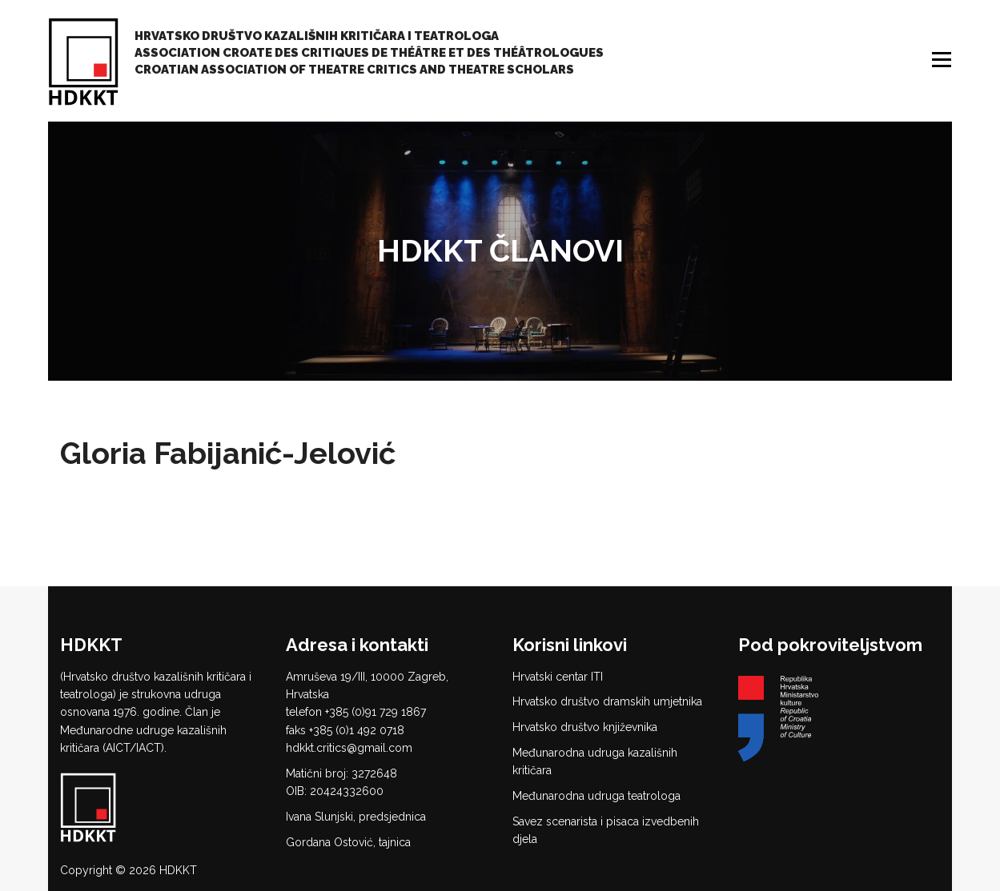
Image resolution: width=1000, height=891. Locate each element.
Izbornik (943, 60)
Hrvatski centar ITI (557, 676)
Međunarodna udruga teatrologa (596, 795)
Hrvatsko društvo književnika (584, 727)
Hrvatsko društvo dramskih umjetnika (607, 701)
